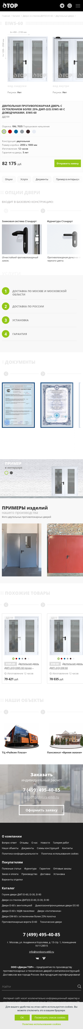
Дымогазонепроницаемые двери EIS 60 (57, 905)
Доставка (45, 874)
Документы (27, 848)
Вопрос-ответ (9, 842)
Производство (29, 874)
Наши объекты (10, 848)
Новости (45, 842)
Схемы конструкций (48, 848)
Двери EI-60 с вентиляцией (17, 905)
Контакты (67, 848)
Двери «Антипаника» (49, 911)
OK (22, 1017)
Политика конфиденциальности (20, 853)
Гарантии (45, 868)
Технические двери (51, 922)
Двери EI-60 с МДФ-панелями (18, 911)
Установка (15, 320)
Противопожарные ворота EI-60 (19, 922)
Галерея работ (61, 842)
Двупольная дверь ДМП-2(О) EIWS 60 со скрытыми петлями (21, 668)
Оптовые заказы (62, 868)
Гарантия (14, 334)
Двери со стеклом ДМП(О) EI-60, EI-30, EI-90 (25, 900)
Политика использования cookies (59, 853)
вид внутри (61, 86)
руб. (11, 679)
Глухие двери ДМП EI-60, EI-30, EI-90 (21, 894)
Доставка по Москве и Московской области (34, 291)
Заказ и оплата (10, 874)
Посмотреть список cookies (50, 1017)
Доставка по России (23, 306)
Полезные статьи (11, 868)
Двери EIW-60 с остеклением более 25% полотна (29, 916)
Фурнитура (30, 868)
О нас (34, 842)
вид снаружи (17, 86)
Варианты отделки (12, 879)
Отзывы (24, 842)
